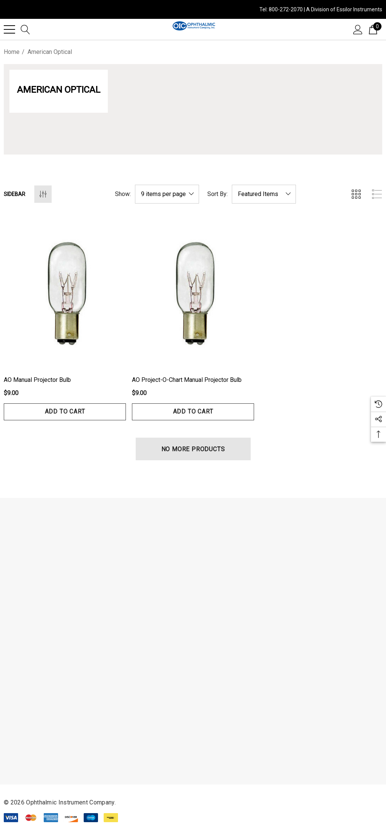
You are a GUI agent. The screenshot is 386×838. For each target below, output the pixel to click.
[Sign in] (358, 29)
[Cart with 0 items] (373, 29)
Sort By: (217, 194)
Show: (123, 194)
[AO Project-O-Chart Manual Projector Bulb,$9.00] (193, 292)
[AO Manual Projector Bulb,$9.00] (65, 292)
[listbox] (264, 194)
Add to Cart (65, 411)
